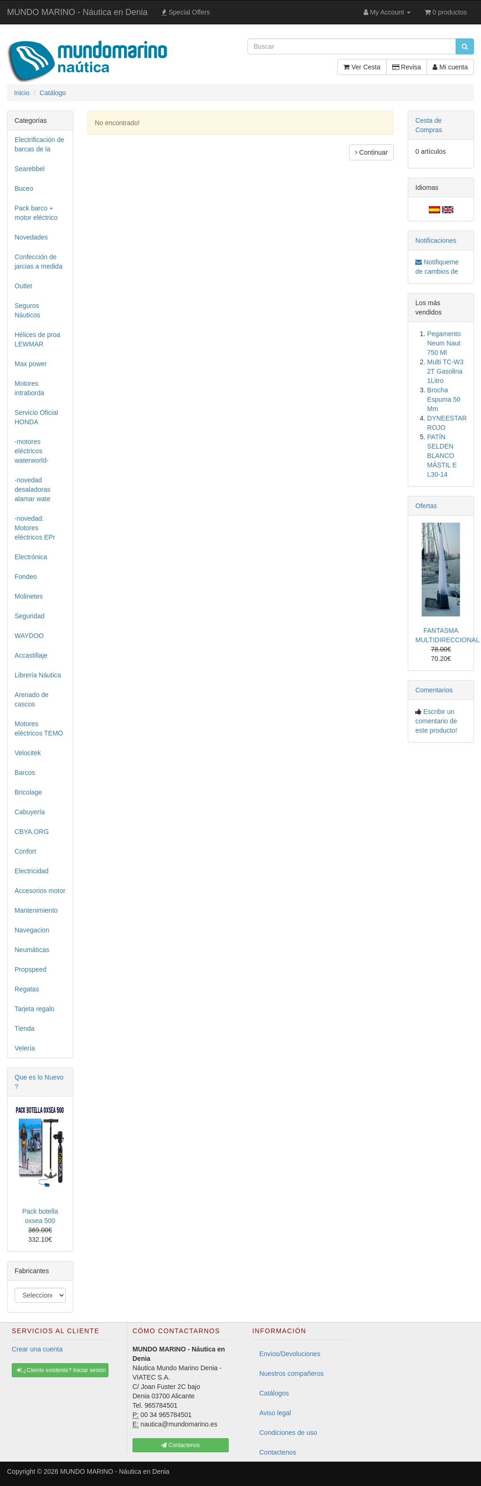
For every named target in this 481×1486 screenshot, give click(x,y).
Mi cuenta (450, 67)
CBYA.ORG (32, 831)
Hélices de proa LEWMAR (37, 339)
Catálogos (274, 1393)
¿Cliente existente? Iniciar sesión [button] (61, 1370)
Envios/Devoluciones (289, 1354)
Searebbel (30, 169)
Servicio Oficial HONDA (36, 417)
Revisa (406, 67)
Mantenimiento (36, 910)
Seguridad (30, 616)
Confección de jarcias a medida (38, 261)
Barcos (25, 772)
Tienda (24, 1028)
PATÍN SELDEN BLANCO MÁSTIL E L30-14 (442, 455)
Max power (31, 364)
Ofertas (426, 506)
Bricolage (28, 792)
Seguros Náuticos (27, 310)
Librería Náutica (38, 675)
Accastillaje (31, 655)
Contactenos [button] (180, 1445)
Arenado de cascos (31, 699)
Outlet (23, 286)
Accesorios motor (40, 890)
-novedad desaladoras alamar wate (32, 489)
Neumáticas (32, 949)
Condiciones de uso (288, 1432)
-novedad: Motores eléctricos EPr (35, 528)
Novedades (31, 237)
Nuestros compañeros (291, 1373)
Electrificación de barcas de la (39, 144)
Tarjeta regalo (34, 1009)
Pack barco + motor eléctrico (36, 212)
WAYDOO (29, 635)
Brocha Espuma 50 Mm (443, 399)
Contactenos (277, 1452)
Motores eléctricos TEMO (39, 728)
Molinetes (29, 596)
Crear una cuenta (37, 1349)
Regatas (27, 989)
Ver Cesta (361, 67)
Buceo (24, 188)
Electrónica (31, 557)
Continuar (371, 152)
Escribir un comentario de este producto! (436, 721)
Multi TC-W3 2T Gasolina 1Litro (445, 371)
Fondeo (26, 576)
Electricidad (31, 871)
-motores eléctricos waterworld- (31, 451)
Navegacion (32, 930)
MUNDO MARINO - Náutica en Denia (77, 12)
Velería (25, 1048)
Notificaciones (435, 240)
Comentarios (433, 690)
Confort (25, 851)
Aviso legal (275, 1413)
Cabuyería (30, 812)
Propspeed (31, 969)
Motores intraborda (29, 388)
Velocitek (28, 753)
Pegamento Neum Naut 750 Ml (444, 343)
